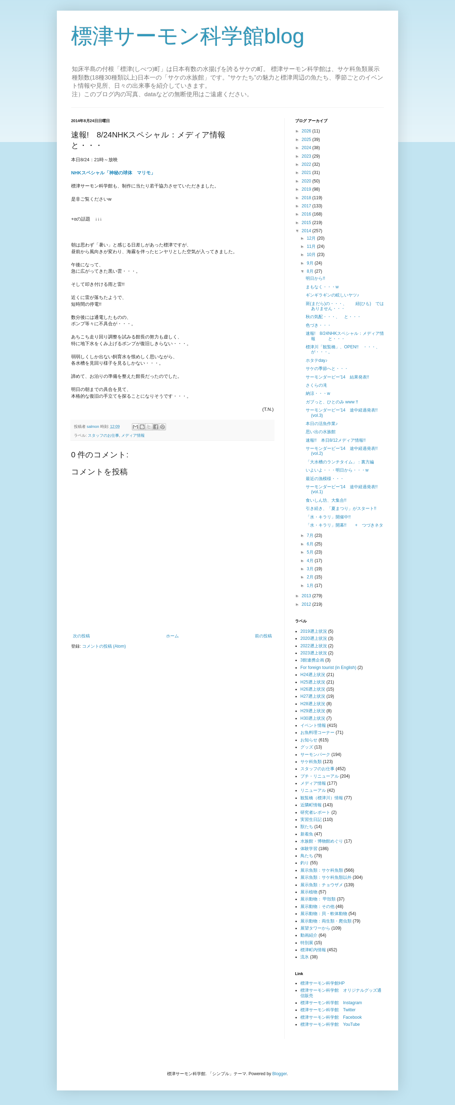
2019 (307, 189)
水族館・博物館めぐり (321, 841)
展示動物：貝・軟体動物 (323, 913)
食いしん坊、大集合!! (326, 500)
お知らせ (308, 739)
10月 (312, 254)
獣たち (306, 826)
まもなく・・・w (322, 286)
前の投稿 (263, 635)
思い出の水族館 (321, 431)
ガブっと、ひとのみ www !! (332, 401)
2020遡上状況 (313, 638)
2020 (307, 181)
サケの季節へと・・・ (327, 368)
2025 (307, 139)
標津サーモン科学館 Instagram (331, 1002)
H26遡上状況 (312, 689)
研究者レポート (315, 812)
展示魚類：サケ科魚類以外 (326, 877)
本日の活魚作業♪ (322, 423)
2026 (307, 131)
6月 (311, 543)
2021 (307, 172)
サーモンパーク (315, 754)
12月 (312, 238)
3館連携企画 (312, 660)
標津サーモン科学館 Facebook (331, 1017)
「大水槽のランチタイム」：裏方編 (340, 461)
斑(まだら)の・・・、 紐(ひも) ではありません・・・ (345, 306)
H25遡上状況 (312, 682)
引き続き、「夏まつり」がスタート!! (341, 508)
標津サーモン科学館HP (322, 983)
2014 (307, 230)
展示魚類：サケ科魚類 (321, 870)
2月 (311, 577)
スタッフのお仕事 (103, 435)
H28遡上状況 (312, 703)
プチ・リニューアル (319, 776)
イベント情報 (313, 725)
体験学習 (308, 848)
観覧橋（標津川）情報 (321, 797)
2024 (307, 147)
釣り (304, 862)
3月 (311, 568)
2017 (307, 205)
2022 (307, 164)
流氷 (304, 956)
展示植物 (308, 891)
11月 (312, 246)
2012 (307, 604)
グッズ (306, 747)
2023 (307, 156)
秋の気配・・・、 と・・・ (333, 316)
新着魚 (306, 834)
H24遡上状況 (312, 674)
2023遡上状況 (313, 653)
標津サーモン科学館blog (187, 36)
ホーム (172, 635)
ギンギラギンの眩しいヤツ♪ (332, 295)
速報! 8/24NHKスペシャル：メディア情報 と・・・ (345, 336)
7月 (311, 535)
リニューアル (313, 790)
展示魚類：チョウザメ (321, 884)
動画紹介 (308, 935)
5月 (311, 552)
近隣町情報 (311, 804)
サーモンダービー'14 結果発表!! (337, 377)
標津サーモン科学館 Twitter (327, 1009)
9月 (311, 263)
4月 (311, 560)
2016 (307, 214)
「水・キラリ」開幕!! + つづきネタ (344, 525)
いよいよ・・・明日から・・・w (337, 470)
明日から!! (315, 278)
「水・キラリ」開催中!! (328, 517)
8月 (311, 271)
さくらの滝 (316, 385)
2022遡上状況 (313, 645)
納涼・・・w (318, 393)
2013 (307, 595)
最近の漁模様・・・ (325, 478)
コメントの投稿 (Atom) (104, 646)
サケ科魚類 (311, 761)
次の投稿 (81, 635)
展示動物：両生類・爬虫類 (326, 921)
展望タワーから (315, 928)
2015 (307, 222)
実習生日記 (311, 819)
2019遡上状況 (313, 631)
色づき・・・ (318, 325)
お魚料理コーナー (317, 732)
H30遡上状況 (312, 718)
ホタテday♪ (316, 360)
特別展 (306, 942)
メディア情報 (133, 435)
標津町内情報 (313, 949)
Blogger (279, 1073)
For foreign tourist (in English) (328, 667)
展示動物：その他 (317, 906)
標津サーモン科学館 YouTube (330, 1024)
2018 (307, 197)
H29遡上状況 (312, 710)
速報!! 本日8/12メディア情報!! (336, 440)
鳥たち (306, 855)
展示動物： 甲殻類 (318, 899)
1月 (311, 585)
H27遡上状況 (312, 696)
